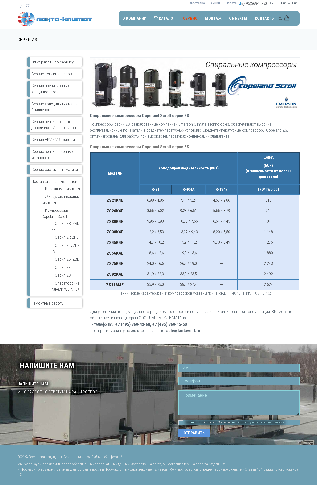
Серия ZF (63, 267)
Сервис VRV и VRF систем (53, 139)
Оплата (231, 3)
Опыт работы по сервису (52, 62)
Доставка (197, 3)
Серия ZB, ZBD (67, 259)
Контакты (265, 18)
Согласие (224, 422)
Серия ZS (63, 275)
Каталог (165, 18)
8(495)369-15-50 (254, 3)
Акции (215, 3)
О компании (134, 18)
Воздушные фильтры (62, 188)
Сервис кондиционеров (51, 73)
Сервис (190, 18)
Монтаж (213, 18)
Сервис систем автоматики (54, 169)
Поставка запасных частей (54, 181)
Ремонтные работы (47, 303)
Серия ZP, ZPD (67, 237)
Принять (188, 422)
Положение (206, 422)
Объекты (238, 18)
